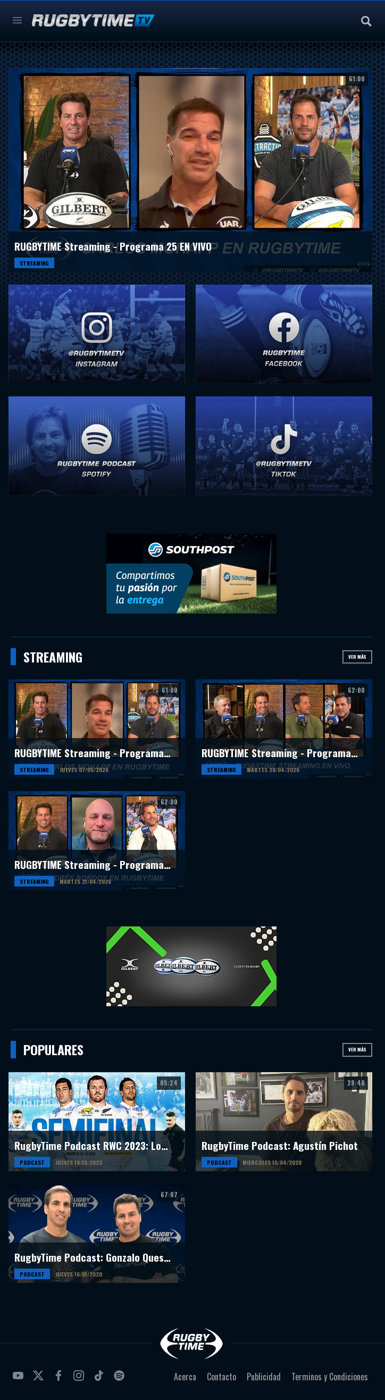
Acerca (185, 1376)
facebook (60, 1379)
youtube (20, 1379)
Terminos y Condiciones (329, 1376)
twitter (40, 1379)
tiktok (100, 1379)
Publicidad (264, 1376)
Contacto (221, 1376)
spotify (121, 1379)
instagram (80, 1379)
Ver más (357, 656)
